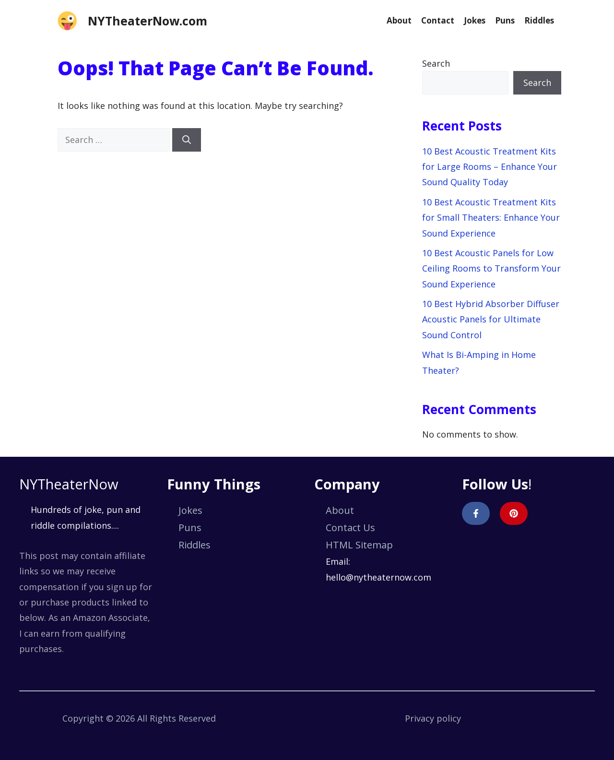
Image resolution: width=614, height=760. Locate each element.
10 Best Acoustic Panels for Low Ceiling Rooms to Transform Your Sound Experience (491, 268)
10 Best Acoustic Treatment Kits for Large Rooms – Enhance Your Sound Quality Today (489, 166)
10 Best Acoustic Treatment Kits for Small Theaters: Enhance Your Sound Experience (491, 217)
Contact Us (350, 527)
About (399, 20)
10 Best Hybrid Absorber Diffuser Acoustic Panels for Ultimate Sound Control (490, 319)
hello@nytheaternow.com (378, 577)
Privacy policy (433, 718)
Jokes (474, 20)
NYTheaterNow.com (147, 20)
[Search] (186, 140)
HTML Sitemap (359, 544)
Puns (505, 20)
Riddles (539, 20)
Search (436, 63)
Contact (437, 20)
